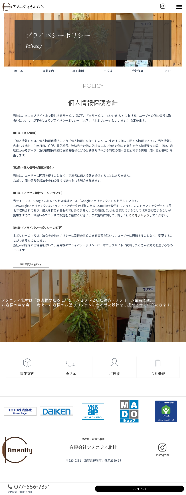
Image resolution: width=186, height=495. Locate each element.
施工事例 (78, 71)
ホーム (18, 71)
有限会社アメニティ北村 (93, 447)
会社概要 (137, 71)
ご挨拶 (108, 71)
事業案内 (48, 71)
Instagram (162, 455)
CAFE (167, 71)
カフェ (71, 373)
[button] (179, 7)
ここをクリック (139, 215)
